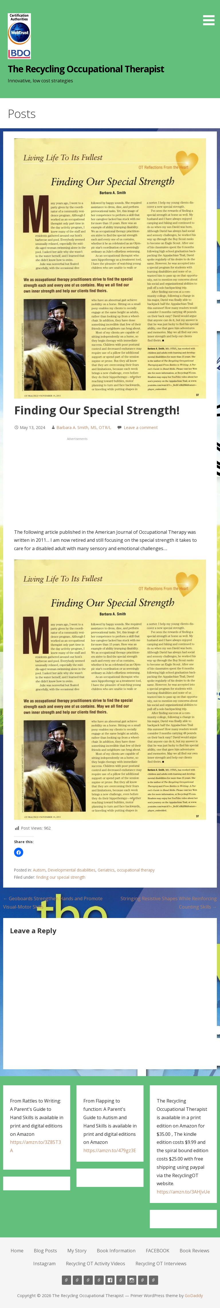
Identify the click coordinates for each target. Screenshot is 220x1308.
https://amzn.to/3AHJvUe (183, 1192)
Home (17, 1250)
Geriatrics (106, 870)
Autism (39, 870)
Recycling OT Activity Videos (95, 1263)
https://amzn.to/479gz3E (109, 1150)
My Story (77, 1250)
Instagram (44, 1263)
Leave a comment (141, 427)
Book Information (116, 1250)
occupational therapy (136, 870)
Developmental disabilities (71, 870)
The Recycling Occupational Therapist (86, 69)
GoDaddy (194, 1295)
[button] (211, 13)
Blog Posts (45, 1250)
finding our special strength (60, 877)
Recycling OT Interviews (160, 1263)
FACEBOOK (157, 1250)
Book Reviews (194, 1250)
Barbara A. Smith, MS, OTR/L (83, 427)
